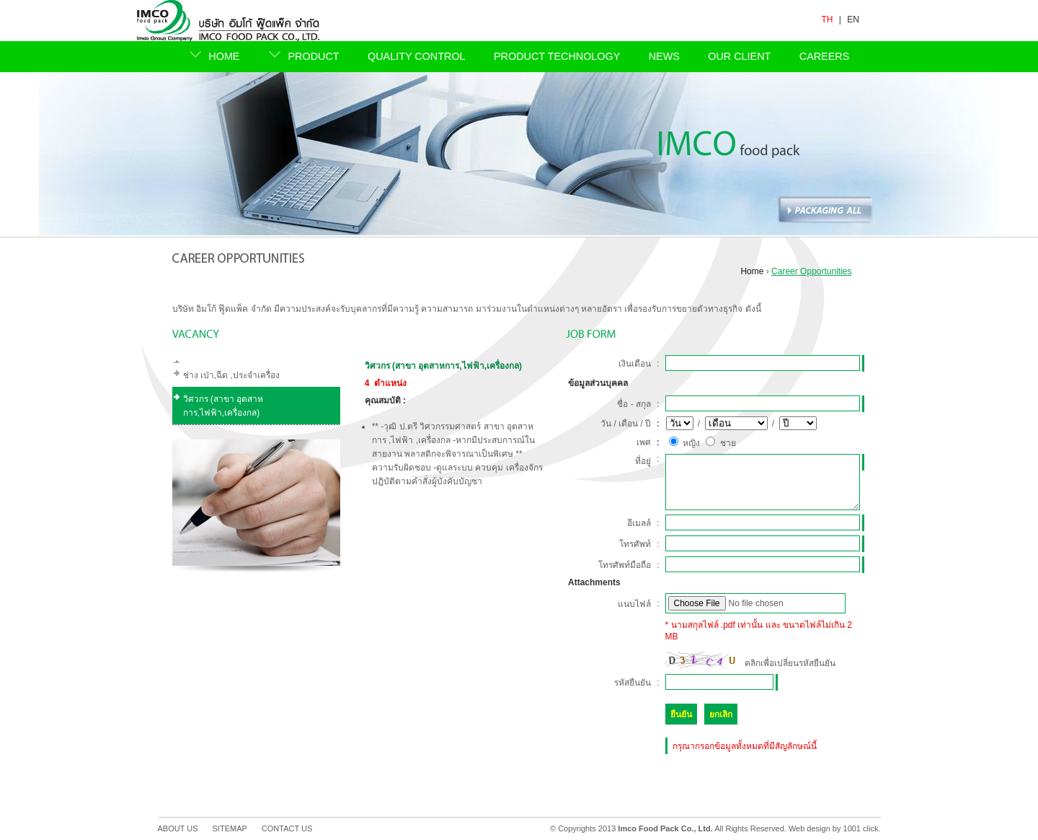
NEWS (664, 56)
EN (853, 19)
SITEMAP (230, 828)
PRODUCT (313, 56)
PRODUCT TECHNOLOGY (557, 56)
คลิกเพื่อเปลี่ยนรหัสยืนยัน (790, 663)
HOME (223, 56)
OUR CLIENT (739, 56)
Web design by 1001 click (834, 828)
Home (751, 271)
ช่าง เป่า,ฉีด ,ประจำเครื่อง (231, 375)
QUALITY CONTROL (417, 56)
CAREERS (824, 56)
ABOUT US (178, 828)
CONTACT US (287, 828)
